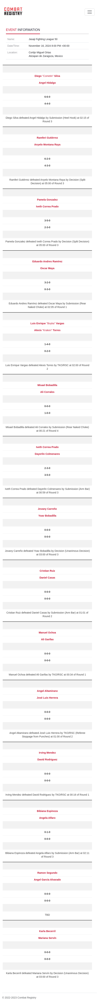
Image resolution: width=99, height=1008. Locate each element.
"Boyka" (47, 323)
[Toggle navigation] (90, 12)
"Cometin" (47, 76)
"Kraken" (47, 330)
